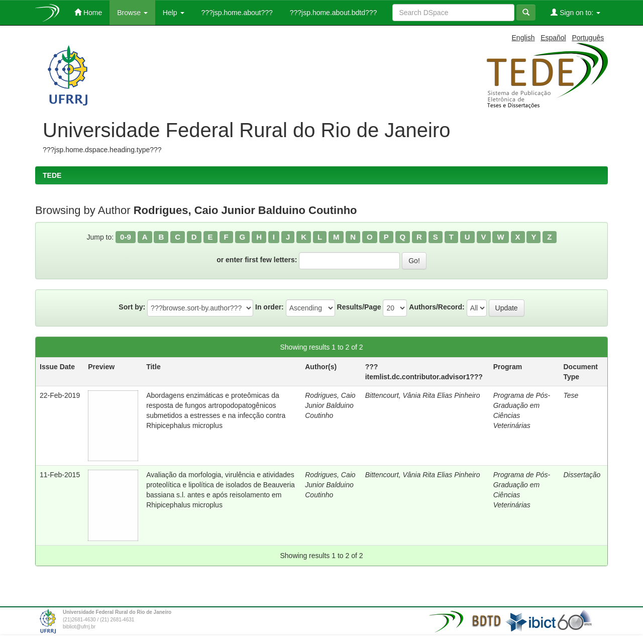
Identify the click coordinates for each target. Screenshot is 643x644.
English (523, 38)
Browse (132, 13)
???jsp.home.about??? (236, 13)
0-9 (125, 237)
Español (553, 38)
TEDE (52, 175)
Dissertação (581, 475)
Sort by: (132, 307)
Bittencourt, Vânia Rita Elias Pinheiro (422, 395)
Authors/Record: (436, 307)
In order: (269, 307)
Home (88, 12)
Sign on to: (575, 12)
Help (173, 13)
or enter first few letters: (257, 260)
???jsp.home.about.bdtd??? (332, 13)
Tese (570, 395)
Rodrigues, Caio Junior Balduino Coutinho (330, 405)
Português (588, 38)
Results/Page (359, 307)
